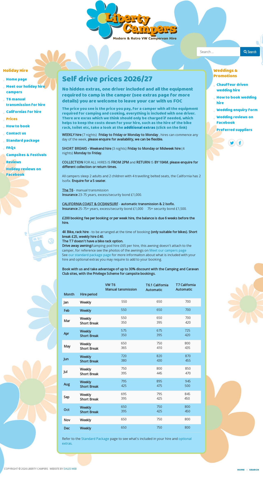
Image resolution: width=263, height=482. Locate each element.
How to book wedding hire (236, 100)
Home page (16, 80)
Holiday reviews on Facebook (23, 172)
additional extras (139, 128)
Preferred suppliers (234, 130)
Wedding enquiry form (237, 110)
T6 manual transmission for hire (25, 102)
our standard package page (89, 255)
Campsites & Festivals (26, 155)
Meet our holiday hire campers (25, 89)
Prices (11, 119)
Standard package (22, 141)
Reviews (13, 163)
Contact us (16, 134)
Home (241, 470)
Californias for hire (23, 112)
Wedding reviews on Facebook (235, 120)
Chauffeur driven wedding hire (232, 88)
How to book (18, 127)
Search (250, 51)
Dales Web (70, 468)
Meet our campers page (167, 250)
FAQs (11, 148)
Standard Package (95, 438)
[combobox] (218, 51)
